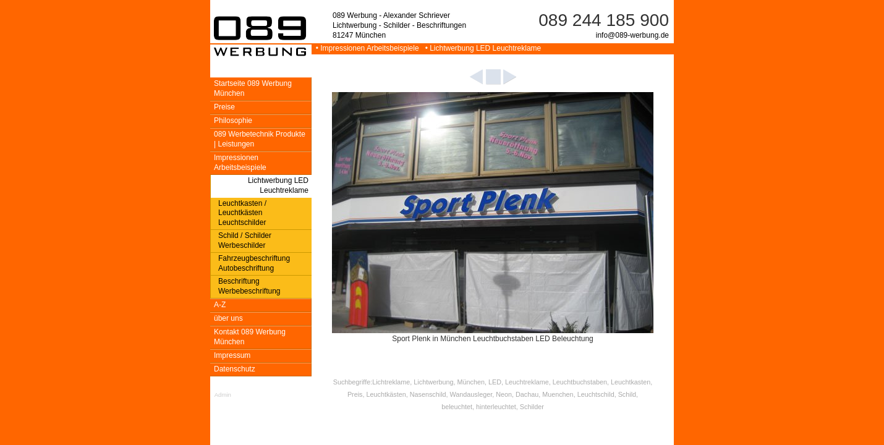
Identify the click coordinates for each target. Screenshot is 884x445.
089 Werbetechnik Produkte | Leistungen (259, 139)
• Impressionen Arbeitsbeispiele (366, 48)
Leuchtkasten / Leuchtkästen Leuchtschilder (242, 213)
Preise (224, 107)
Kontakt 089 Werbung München (250, 337)
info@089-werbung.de (632, 35)
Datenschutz (234, 369)
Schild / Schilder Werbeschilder (244, 240)
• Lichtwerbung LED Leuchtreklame (481, 48)
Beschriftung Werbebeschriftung (249, 286)
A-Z (220, 304)
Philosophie (233, 120)
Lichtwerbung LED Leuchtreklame (278, 185)
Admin (223, 394)
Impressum (232, 355)
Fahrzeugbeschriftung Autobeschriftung (254, 263)
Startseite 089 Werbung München (253, 88)
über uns (228, 318)
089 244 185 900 (603, 20)
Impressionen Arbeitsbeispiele (240, 162)
